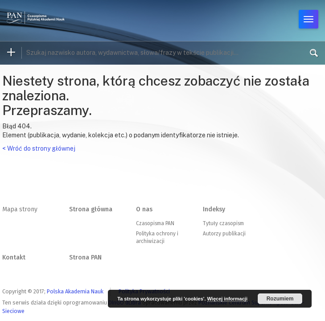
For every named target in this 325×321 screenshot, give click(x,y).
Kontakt (13, 257)
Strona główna (90, 209)
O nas (144, 209)
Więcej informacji (227, 298)
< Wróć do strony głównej (38, 148)
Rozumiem (280, 299)
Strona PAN (85, 257)
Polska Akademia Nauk (75, 291)
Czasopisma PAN (155, 223)
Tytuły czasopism (223, 223)
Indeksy (214, 209)
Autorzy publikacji (224, 233)
